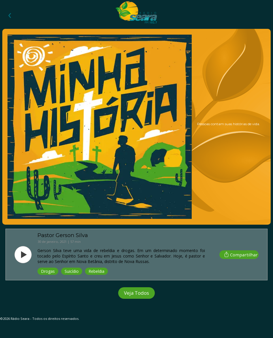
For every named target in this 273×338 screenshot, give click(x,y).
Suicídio (72, 271)
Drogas (48, 271)
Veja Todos (136, 293)
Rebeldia (96, 271)
